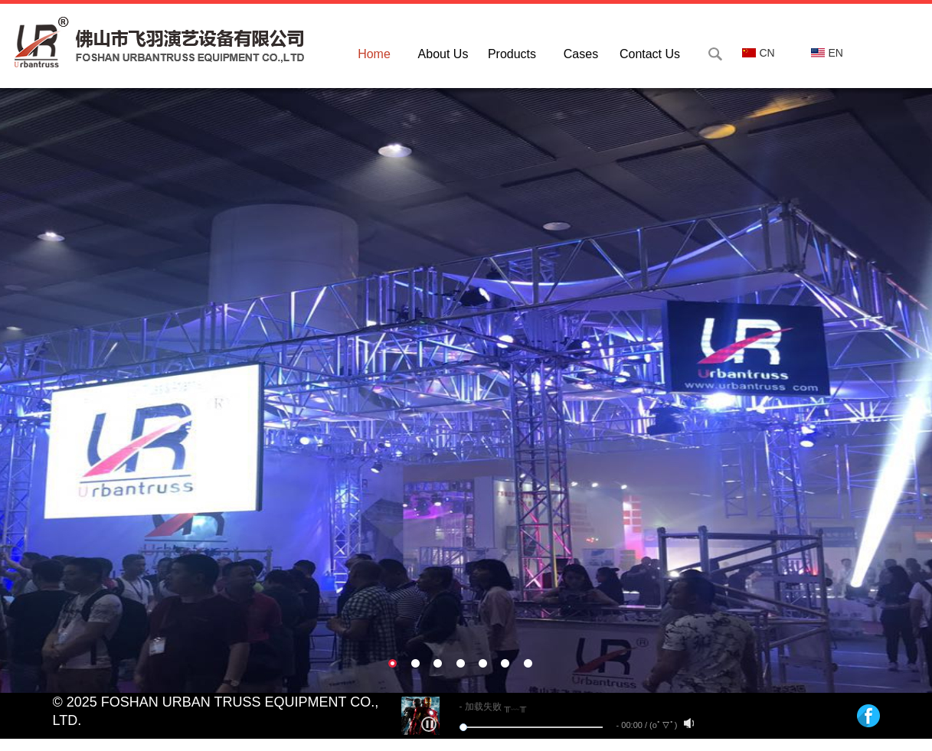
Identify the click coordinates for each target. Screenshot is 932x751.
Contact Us (650, 53)
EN (827, 53)
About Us (443, 53)
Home (374, 53)
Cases (581, 53)
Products (512, 53)
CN (758, 53)
